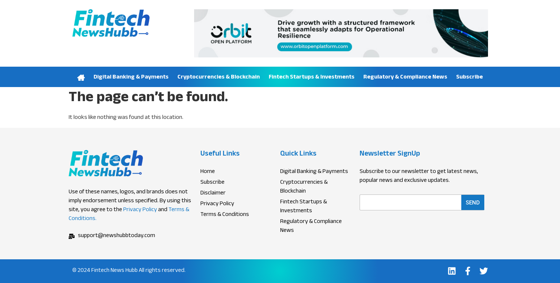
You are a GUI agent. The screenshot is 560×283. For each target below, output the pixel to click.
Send (473, 202)
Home (81, 76)
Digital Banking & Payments (131, 78)
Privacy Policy (140, 210)
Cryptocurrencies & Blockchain (218, 78)
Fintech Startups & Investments (311, 78)
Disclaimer (213, 193)
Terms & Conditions (224, 215)
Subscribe (469, 78)
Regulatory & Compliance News (405, 78)
